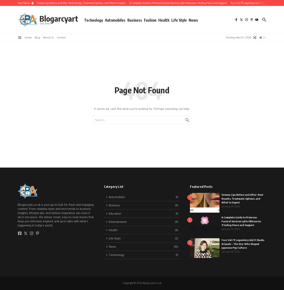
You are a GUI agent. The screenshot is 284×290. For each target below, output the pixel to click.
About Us (48, 37)
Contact (61, 37)
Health (163, 20)
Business (134, 20)
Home (28, 37)
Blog (37, 37)
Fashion (150, 20)
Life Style (179, 20)
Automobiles (115, 20)
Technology (93, 20)
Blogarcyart (58, 18)
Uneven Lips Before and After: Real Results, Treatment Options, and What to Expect (242, 198)
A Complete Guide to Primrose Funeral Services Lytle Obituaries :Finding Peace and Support (241, 221)
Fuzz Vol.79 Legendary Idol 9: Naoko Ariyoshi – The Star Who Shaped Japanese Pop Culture (242, 243)
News (193, 20)
